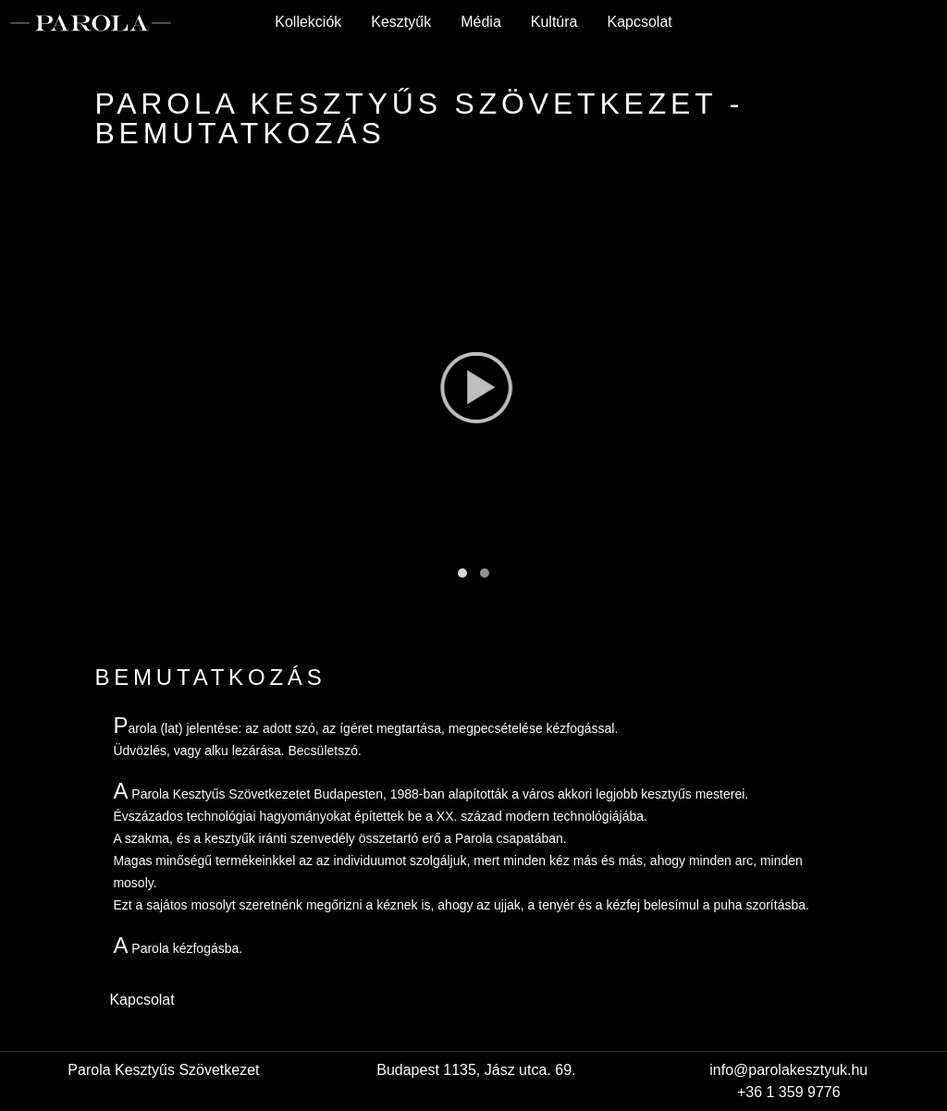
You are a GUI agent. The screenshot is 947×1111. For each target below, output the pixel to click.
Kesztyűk (401, 22)
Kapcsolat (639, 22)
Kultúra (554, 22)
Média (481, 22)
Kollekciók (308, 22)
